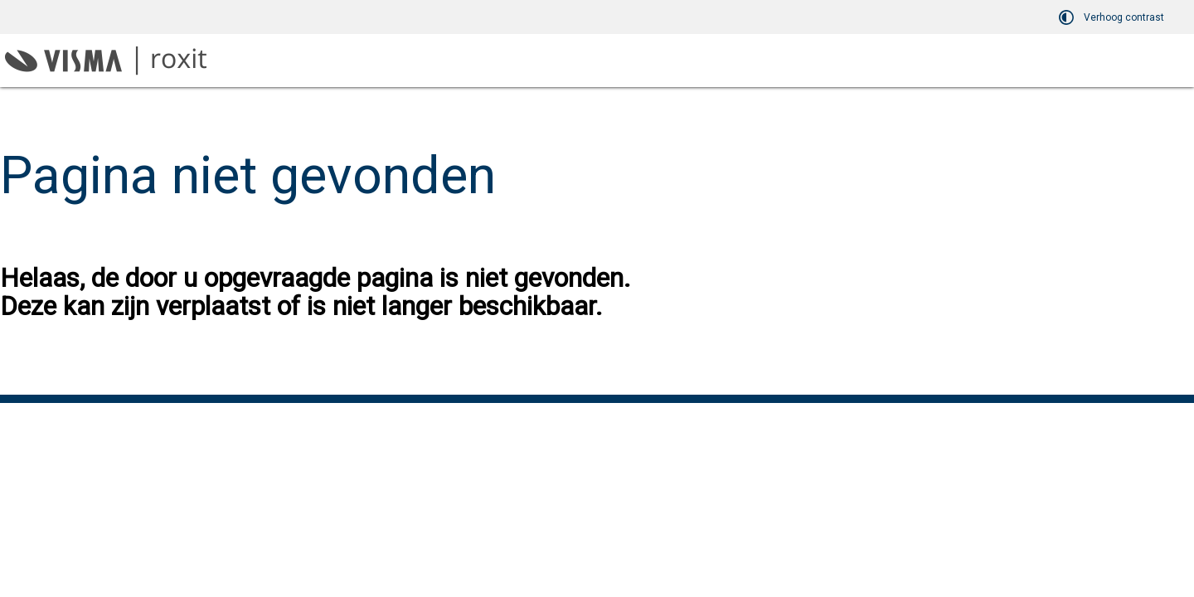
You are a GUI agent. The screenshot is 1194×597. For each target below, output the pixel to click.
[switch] (1114, 17)
